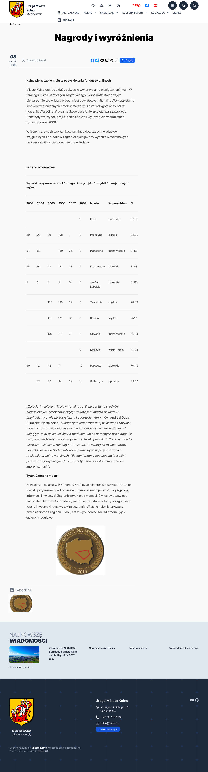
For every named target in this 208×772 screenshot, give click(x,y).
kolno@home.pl (109, 723)
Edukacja (160, 12)
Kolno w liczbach (138, 647)
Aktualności (69, 13)
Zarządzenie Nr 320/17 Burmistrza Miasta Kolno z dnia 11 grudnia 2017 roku (63, 653)
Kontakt (66, 20)
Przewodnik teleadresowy (183, 647)
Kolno (90, 12)
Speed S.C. (43, 751)
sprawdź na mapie (108, 729)
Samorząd (109, 12)
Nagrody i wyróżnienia (102, 647)
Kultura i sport (135, 12)
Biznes (179, 12)
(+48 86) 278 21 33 (111, 717)
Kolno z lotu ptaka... (21, 667)
